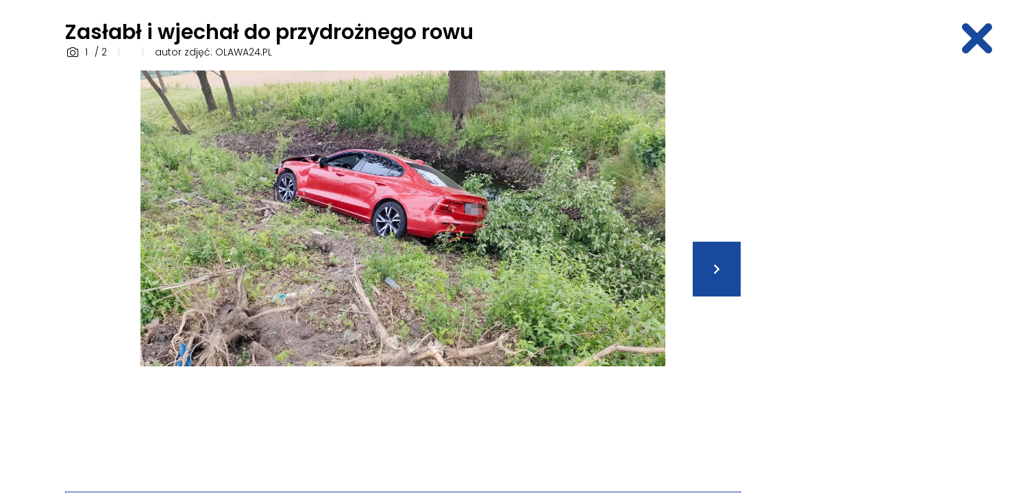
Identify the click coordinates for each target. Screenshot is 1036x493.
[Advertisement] (864, 276)
